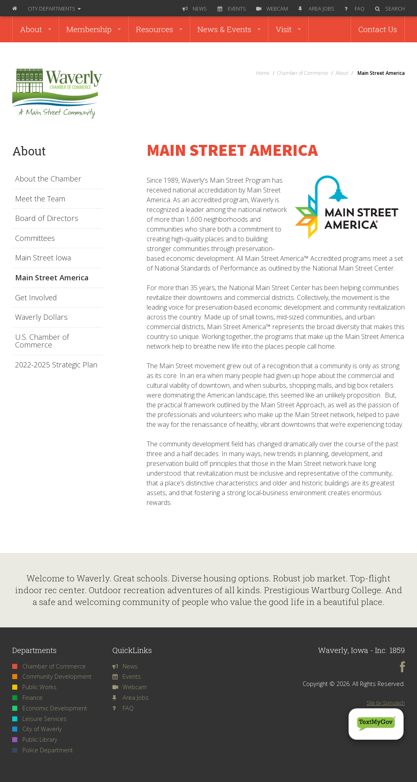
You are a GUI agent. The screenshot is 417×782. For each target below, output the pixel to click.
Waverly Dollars (41, 317)
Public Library (34, 739)
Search (390, 8)
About (35, 29)
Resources (159, 29)
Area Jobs (316, 8)
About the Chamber (48, 179)
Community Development (52, 676)
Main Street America (52, 278)
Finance (27, 697)
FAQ (354, 8)
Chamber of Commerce (49, 666)
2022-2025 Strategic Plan (56, 365)
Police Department (42, 750)
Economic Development (49, 708)
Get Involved (36, 298)
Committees (35, 238)
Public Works (34, 687)
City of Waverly (37, 729)
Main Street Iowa (43, 258)
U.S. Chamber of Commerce (42, 341)
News (194, 8)
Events (231, 8)
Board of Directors (46, 218)
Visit (288, 29)
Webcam (272, 8)
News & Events (229, 29)
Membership (93, 29)
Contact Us (377, 29)
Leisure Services (39, 719)
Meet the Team (40, 199)
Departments (54, 8)
